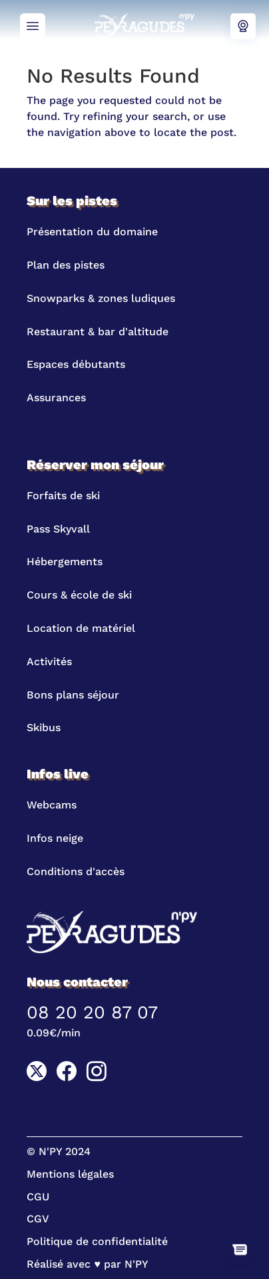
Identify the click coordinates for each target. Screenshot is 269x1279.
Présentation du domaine (92, 231)
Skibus (44, 727)
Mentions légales (70, 1174)
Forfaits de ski (63, 495)
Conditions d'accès (76, 871)
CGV (38, 1218)
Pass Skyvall (58, 529)
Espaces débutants (76, 364)
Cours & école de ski (79, 595)
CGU (38, 1196)
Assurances (56, 397)
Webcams (243, 27)
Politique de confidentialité (97, 1241)
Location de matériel (81, 628)
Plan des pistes (66, 265)
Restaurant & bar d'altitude (97, 331)
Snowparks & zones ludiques (101, 298)
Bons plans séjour (73, 694)
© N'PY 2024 (59, 1151)
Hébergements (65, 561)
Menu (33, 27)
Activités (49, 661)
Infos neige (55, 838)
